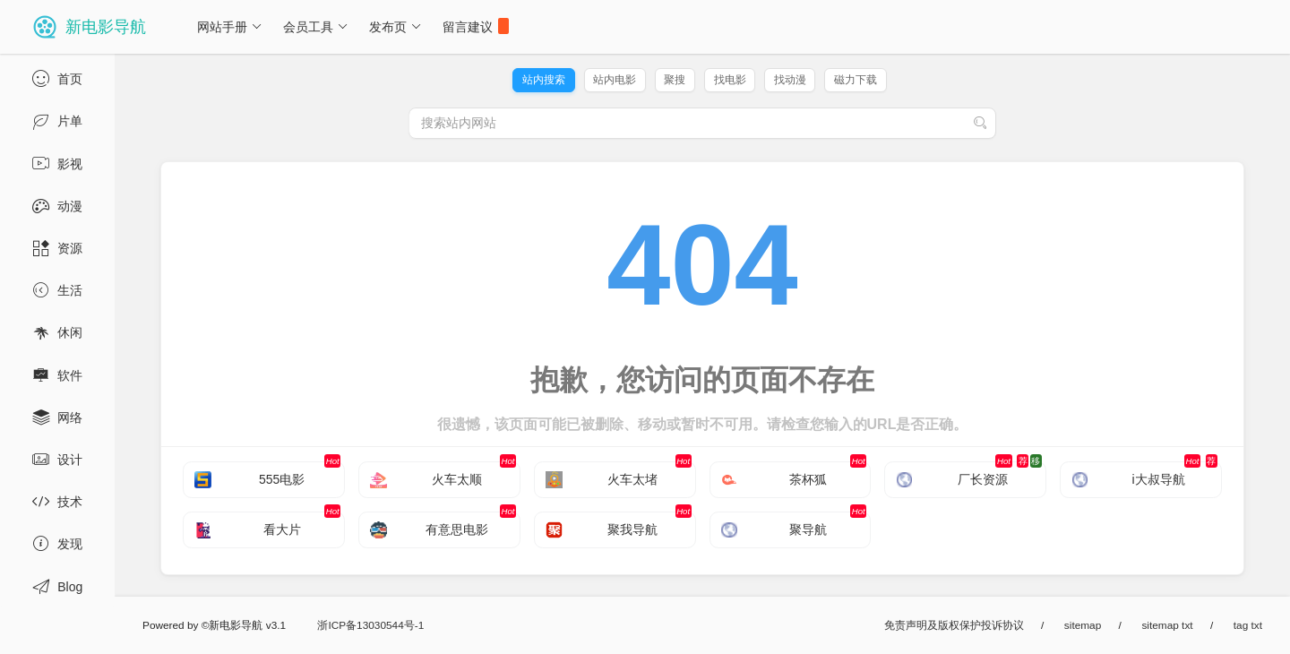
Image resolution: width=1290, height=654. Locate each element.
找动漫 (790, 79)
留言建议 (476, 26)
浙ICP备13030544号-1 (370, 625)
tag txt (1248, 625)
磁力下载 (855, 79)
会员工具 (315, 27)
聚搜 (674, 79)
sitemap (1082, 625)
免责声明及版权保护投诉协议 (954, 625)
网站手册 (229, 27)
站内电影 (614, 79)
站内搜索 (543, 79)
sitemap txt (1166, 625)
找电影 (730, 79)
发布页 (395, 27)
